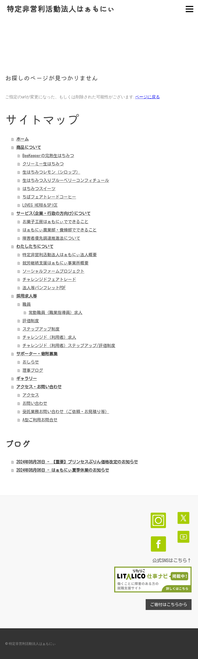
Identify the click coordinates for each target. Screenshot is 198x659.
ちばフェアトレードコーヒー (49, 197)
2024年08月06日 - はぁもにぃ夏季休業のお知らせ (62, 470)
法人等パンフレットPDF (44, 288)
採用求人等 (26, 296)
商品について (28, 147)
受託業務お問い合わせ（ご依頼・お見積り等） (65, 411)
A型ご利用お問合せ (39, 420)
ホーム (22, 139)
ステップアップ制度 (41, 329)
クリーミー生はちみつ (43, 164)
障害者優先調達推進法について (51, 238)
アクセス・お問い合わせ (39, 387)
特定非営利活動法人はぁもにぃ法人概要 (59, 255)
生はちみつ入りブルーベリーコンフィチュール (65, 180)
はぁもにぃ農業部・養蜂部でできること (59, 230)
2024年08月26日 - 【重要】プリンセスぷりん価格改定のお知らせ (77, 462)
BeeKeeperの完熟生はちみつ (48, 156)
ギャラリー (26, 378)
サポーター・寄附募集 (36, 354)
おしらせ (30, 362)
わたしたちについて (34, 246)
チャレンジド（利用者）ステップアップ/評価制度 (68, 345)
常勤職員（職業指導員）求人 (55, 312)
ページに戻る (147, 96)
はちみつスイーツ (38, 189)
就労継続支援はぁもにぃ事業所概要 (55, 263)
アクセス (30, 395)
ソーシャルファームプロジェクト (53, 271)
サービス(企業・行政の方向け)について (53, 213)
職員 (26, 304)
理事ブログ (32, 370)
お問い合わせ (34, 403)
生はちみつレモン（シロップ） (51, 172)
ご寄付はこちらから (168, 604)
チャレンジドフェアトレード (49, 279)
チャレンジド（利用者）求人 (49, 337)
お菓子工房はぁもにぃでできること (55, 222)
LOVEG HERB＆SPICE (39, 205)
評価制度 (30, 321)
